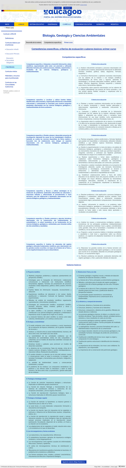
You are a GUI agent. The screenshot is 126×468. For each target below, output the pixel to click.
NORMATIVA (100, 24)
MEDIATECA (114, 24)
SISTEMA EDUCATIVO (37, 24)
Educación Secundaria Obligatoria (10, 60)
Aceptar (58, 8)
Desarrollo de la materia (33, 42)
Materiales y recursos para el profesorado (12, 77)
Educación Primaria (12, 54)
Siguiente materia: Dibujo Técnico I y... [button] (74, 462)
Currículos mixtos (11, 71)
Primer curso (68, 42)
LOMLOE (21, 24)
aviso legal (83, 5)
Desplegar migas (2, 27)
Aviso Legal (114, 466)
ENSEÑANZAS (52, 24)
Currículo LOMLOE (9, 34)
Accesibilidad (105, 466)
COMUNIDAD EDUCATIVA (83, 24)
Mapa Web (97, 466)
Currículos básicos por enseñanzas (12, 44)
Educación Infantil (12, 49)
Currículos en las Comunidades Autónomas (10, 85)
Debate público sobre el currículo (11, 92)
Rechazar (67, 8)
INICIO (7, 24)
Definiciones (9, 38)
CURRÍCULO (67, 24)
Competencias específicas (52, 42)
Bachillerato (10, 67)
